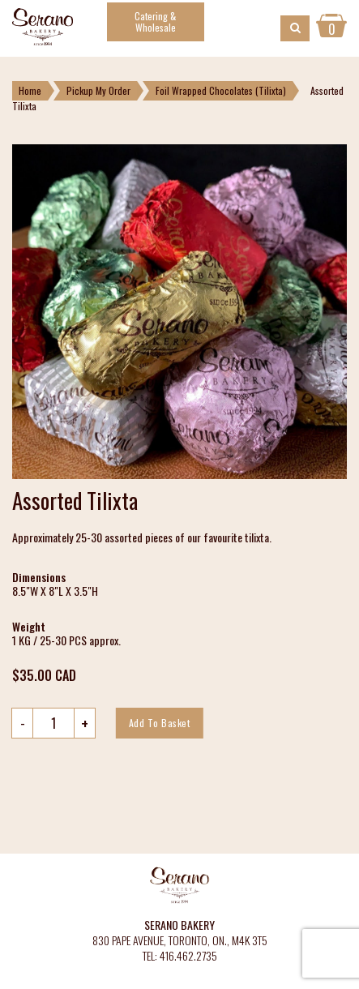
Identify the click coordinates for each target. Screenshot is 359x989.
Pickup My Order (98, 90)
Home (30, 90)
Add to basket (159, 723)
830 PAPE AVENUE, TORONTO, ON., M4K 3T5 (179, 941)
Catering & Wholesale (155, 21)
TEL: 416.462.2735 (180, 956)
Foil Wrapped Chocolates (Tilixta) (221, 90)
